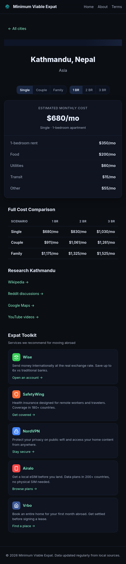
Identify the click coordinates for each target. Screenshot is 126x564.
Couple (41, 90)
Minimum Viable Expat (35, 6)
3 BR (102, 90)
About (102, 7)
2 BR (89, 90)
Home (89, 7)
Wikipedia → (18, 282)
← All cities (17, 28)
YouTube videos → (23, 317)
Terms (117, 7)
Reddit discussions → (25, 293)
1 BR (76, 90)
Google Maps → (21, 305)
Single (25, 90)
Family (58, 90)
